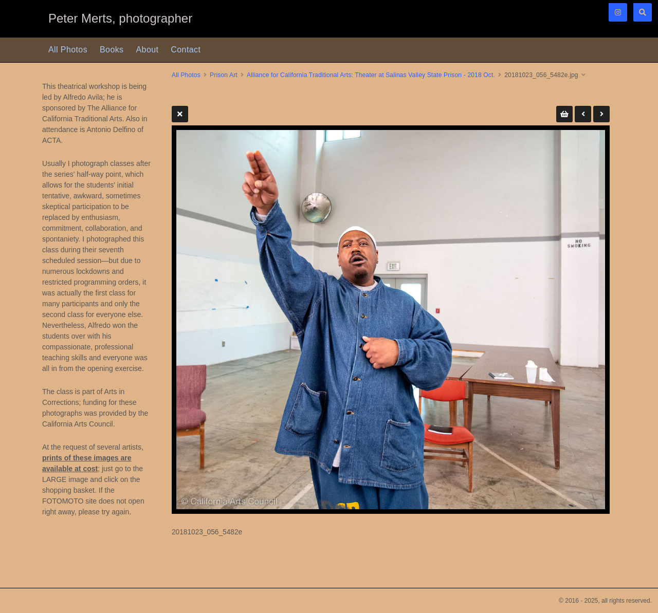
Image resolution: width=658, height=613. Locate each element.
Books (111, 49)
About (147, 49)
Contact (185, 49)
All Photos (67, 49)
